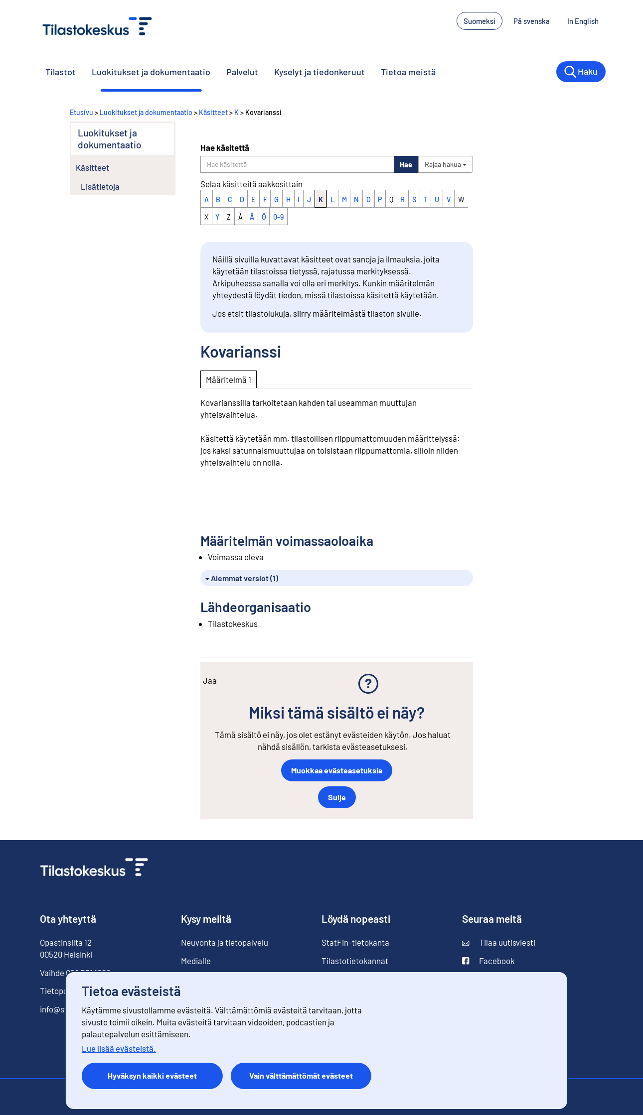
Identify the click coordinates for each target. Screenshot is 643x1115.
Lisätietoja (100, 186)
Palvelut (242, 71)
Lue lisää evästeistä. (119, 1048)
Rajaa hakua (446, 164)
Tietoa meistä (408, 71)
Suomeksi (479, 20)
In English (586, 20)
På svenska (535, 20)
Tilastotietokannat (355, 961)
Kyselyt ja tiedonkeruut (319, 71)
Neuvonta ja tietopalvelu (224, 942)
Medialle (196, 961)
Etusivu (81, 112)
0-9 (278, 217)
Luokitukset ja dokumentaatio (151, 71)
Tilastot (60, 71)
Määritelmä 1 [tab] (228, 379)
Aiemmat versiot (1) (241, 578)
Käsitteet (213, 112)
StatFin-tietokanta (355, 942)
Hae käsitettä (224, 147)
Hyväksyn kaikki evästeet (152, 1075)
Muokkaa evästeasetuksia (336, 770)
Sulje (337, 797)
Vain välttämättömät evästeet (301, 1075)
